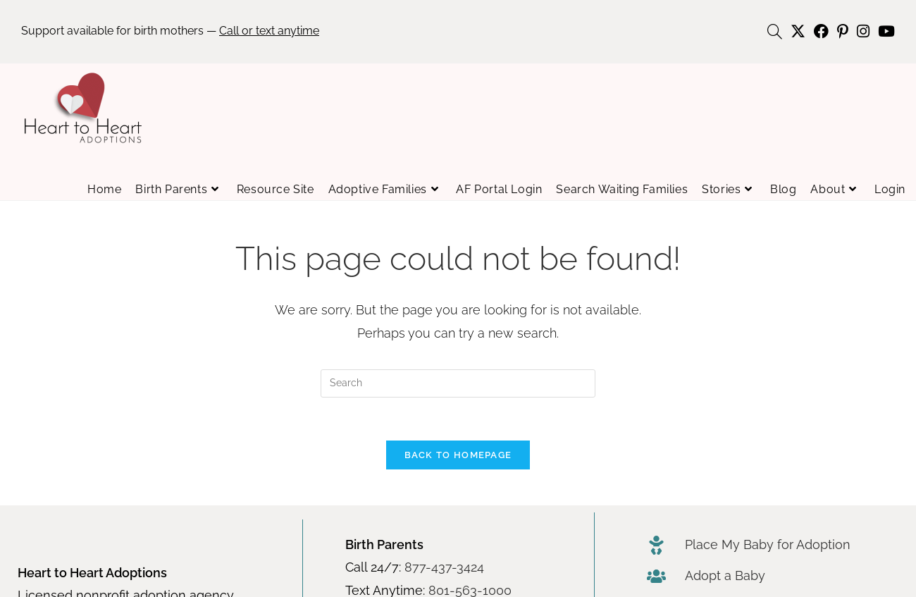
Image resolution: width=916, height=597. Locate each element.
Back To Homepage (458, 455)
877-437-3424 (444, 567)
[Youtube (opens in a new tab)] (884, 31)
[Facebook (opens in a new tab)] (821, 31)
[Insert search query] (458, 383)
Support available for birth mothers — (170, 30)
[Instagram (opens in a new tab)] (863, 31)
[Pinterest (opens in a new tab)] (843, 31)
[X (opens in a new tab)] (798, 31)
